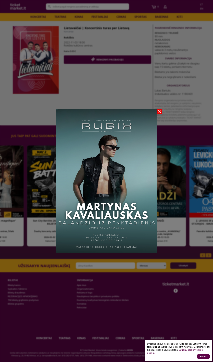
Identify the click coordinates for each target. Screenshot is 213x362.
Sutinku (203, 356)
